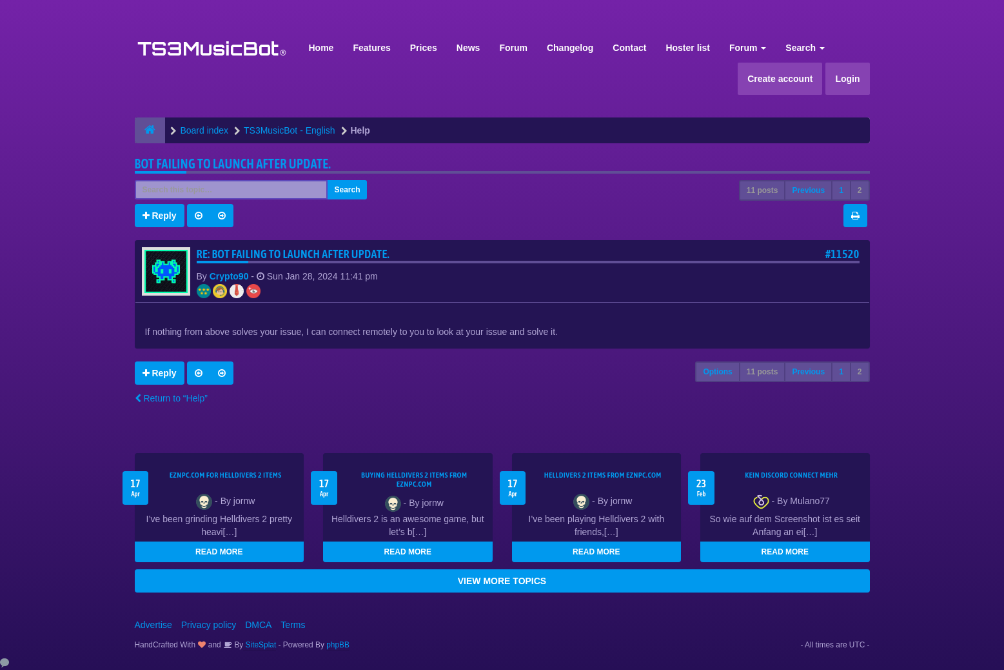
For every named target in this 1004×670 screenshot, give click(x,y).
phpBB (337, 644)
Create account (779, 79)
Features (371, 48)
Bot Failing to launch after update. (233, 163)
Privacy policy (209, 625)
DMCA (258, 625)
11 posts (762, 190)
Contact (629, 48)
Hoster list (687, 48)
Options (717, 371)
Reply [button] (160, 215)
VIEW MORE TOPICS (502, 581)
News (468, 48)
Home (321, 48)
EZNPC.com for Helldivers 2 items (226, 475)
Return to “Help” (171, 398)
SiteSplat (259, 644)
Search (805, 48)
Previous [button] (808, 190)
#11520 (842, 254)
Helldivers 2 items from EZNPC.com (603, 475)
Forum (513, 48)
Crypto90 (229, 276)
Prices (423, 48)
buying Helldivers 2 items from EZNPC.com (414, 480)
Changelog (570, 48)
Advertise (153, 625)
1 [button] (841, 190)
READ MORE (218, 551)
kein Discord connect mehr (791, 475)
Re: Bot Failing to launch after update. (293, 254)
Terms (293, 625)
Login (847, 79)
